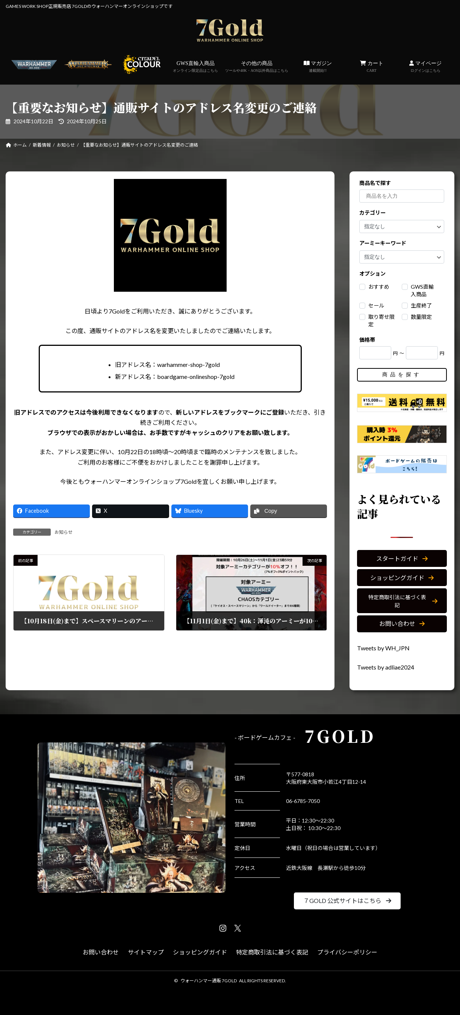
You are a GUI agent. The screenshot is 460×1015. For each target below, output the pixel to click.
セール (376, 305)
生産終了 (421, 305)
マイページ (425, 67)
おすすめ (379, 286)
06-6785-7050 (303, 801)
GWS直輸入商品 (195, 67)
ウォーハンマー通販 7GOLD (208, 980)
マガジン (318, 67)
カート (372, 67)
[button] (402, 558)
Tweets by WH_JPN (383, 647)
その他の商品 (256, 67)
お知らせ (63, 532)
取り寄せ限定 (382, 320)
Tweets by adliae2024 (385, 667)
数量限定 (421, 317)
